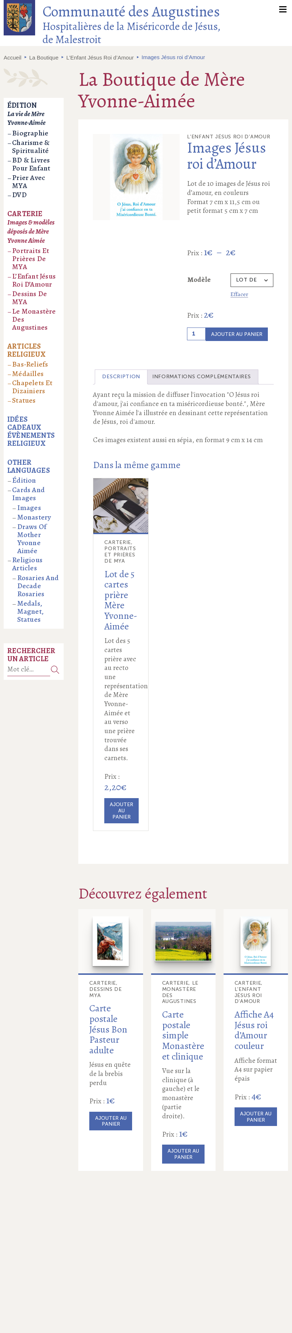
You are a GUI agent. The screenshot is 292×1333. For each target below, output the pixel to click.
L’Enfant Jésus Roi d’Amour (100, 57)
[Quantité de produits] (196, 333)
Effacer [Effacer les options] (239, 294)
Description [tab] (121, 376)
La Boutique (44, 57)
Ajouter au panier (236, 334)
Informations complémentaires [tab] (201, 376)
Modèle (199, 279)
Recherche (55, 669)
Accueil (12, 57)
